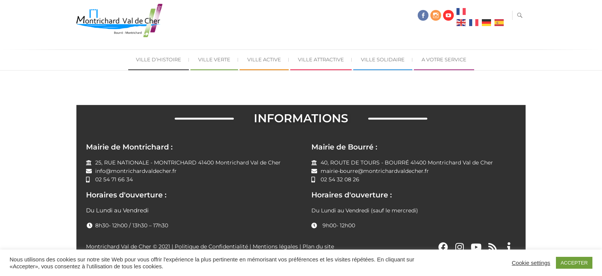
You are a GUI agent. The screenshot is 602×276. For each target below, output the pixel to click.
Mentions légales (275, 246)
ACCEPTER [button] (574, 263)
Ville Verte (214, 59)
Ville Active (264, 59)
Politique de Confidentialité (211, 246)
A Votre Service (444, 59)
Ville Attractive (321, 59)
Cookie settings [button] (531, 263)
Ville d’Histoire (158, 59)
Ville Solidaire (383, 59)
